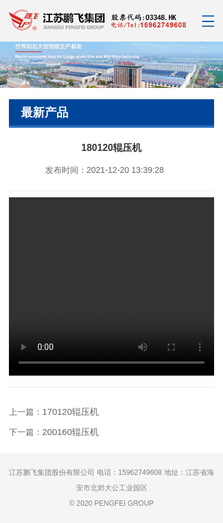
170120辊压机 (70, 412)
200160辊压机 (70, 432)
